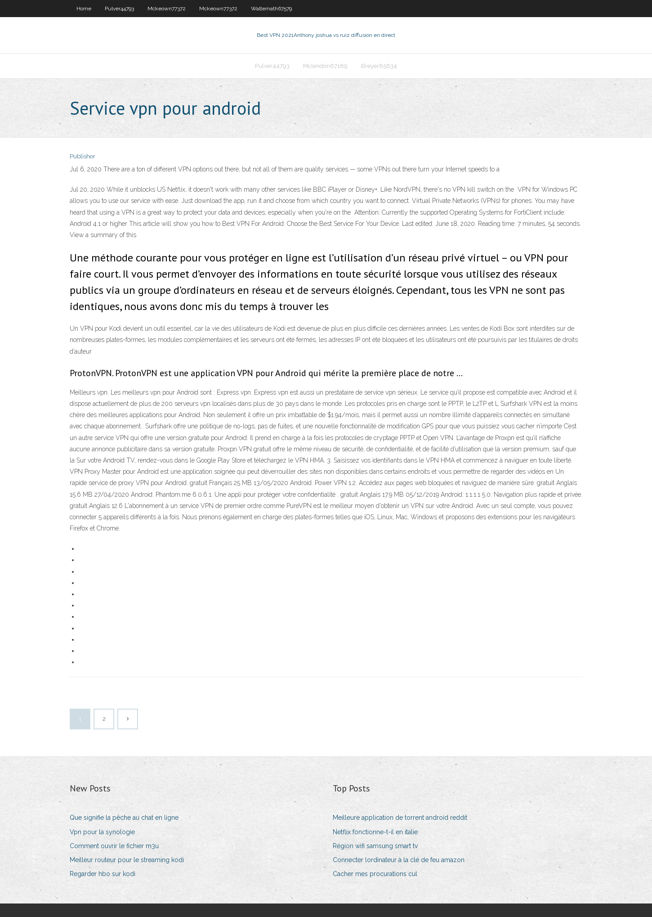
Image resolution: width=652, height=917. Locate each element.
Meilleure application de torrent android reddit (400, 817)
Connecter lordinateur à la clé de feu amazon (398, 859)
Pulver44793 (119, 8)
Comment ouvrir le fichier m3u (114, 846)
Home (83, 8)
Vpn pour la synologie (102, 832)
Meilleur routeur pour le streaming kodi (127, 859)
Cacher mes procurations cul (375, 873)
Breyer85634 (379, 66)
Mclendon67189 (325, 66)
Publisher (82, 156)
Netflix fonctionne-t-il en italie (375, 832)
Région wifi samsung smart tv (375, 846)
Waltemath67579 (271, 8)
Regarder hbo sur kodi (102, 873)
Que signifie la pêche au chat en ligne (124, 817)
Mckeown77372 (166, 8)
